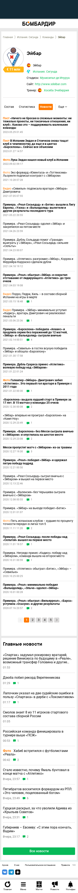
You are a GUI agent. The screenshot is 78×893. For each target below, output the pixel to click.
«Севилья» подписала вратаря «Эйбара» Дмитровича (35, 190)
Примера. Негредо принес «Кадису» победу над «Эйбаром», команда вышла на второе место (35, 554)
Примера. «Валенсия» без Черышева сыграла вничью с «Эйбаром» (34, 494)
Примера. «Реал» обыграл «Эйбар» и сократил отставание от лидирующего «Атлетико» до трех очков (37, 278)
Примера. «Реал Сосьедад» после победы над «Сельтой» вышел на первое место (35, 538)
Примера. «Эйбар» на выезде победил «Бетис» (34, 508)
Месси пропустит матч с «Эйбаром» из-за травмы (37, 447)
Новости (46, 106)
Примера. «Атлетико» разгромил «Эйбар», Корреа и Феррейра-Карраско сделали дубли (38, 260)
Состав (9, 106)
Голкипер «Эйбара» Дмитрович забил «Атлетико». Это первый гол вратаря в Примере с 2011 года (37, 383)
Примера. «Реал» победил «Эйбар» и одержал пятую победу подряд (35, 462)
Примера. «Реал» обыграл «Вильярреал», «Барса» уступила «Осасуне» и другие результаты (37, 602)
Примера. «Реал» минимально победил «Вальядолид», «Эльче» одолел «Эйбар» (31, 586)
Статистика (27, 106)
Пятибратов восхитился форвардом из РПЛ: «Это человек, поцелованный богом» (37, 791)
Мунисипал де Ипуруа (55, 77)
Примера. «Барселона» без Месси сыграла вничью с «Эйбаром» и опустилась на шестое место (38, 433)
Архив (5, 865)
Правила (65, 865)
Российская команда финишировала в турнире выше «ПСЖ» (33, 733)
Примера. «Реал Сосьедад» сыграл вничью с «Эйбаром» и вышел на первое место (33, 478)
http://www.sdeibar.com (50, 84)
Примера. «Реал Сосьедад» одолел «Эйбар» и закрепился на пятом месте (34, 225)
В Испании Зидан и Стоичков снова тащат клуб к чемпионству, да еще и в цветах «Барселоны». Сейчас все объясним (35, 144)
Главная (8, 37)
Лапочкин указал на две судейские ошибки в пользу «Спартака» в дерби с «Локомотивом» (38, 695)
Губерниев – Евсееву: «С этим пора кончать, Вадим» (37, 829)
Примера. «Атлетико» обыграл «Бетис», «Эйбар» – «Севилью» (37, 570)
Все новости (39, 851)
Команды (48, 37)
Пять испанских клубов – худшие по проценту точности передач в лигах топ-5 (38, 522)
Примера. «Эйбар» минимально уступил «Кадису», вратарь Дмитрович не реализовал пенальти (35, 313)
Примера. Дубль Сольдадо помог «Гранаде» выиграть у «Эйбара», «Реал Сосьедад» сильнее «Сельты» (35, 243)
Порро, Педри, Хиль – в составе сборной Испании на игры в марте (35, 296)
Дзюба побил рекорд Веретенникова (31, 678)
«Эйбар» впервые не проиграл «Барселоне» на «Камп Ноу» (34, 417)
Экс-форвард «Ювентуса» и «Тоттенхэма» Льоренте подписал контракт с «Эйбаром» (35, 174)
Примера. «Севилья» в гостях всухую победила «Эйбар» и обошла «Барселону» (35, 350)
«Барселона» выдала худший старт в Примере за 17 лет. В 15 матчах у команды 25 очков (37, 401)
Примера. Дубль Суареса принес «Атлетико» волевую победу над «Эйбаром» (34, 366)
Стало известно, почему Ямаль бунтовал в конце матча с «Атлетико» (36, 771)
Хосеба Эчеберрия (56, 90)
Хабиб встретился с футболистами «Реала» (35, 752)
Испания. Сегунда (27, 37)
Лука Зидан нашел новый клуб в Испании (35, 159)
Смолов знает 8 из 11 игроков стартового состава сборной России (35, 714)
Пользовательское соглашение (40, 865)
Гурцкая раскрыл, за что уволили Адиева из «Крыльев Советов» (37, 810)
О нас (16, 865)
